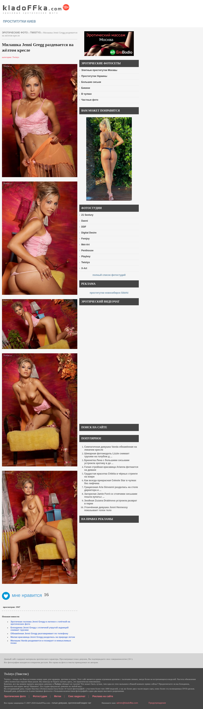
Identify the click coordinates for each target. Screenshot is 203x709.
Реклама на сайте (102, 696)
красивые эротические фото (36, 8)
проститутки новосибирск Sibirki (109, 292)
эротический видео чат (79, 703)
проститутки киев (19, 21)
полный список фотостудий (109, 275)
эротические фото (15, 32)
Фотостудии (40, 696)
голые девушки (59, 703)
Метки (57, 696)
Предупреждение (157, 703)
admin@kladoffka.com (127, 703)
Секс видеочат (76, 696)
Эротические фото (15, 696)
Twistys (35, 32)
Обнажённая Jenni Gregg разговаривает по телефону (39, 633)
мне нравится (22, 595)
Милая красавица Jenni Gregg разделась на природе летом (43, 637)
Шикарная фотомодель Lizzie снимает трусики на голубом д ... (106, 455)
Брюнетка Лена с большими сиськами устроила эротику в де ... (106, 462)
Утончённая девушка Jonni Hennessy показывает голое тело (106, 509)
